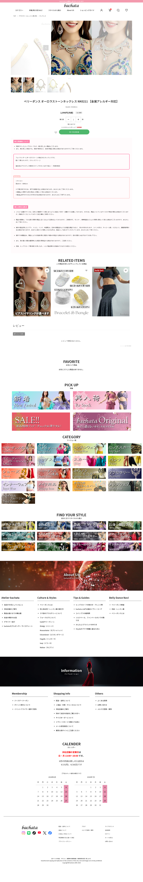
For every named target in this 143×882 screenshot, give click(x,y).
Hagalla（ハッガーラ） (48, 639)
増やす (78, 119)
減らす (68, 119)
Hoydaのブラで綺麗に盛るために (88, 629)
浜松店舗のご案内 (10, 609)
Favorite (55, 132)
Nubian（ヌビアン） (47, 647)
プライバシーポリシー (65, 841)
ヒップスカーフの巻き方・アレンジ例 (89, 605)
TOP (14, 16)
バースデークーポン (21, 700)
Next (97, 47)
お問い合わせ (102, 705)
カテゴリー (19, 10)
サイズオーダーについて (64, 717)
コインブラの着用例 (83, 613)
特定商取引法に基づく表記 (66, 838)
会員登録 (107, 830)
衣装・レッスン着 (118, 609)
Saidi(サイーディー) (47, 622)
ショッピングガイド (87, 10)
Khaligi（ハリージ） (47, 626)
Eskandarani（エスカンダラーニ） (52, 634)
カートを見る (109, 838)
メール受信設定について (64, 726)
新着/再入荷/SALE (35, 10)
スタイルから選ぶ (54, 10)
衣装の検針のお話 (10, 617)
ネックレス (42, 16)
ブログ (84, 826)
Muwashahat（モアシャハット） (52, 630)
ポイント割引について (22, 705)
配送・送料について (63, 700)
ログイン (107, 834)
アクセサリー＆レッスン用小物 (28, 16)
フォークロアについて (48, 617)
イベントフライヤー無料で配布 (25, 709)
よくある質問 (102, 700)
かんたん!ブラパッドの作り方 (86, 624)
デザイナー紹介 (9, 622)
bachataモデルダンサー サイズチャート (18, 626)
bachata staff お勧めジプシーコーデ (89, 609)
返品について (62, 830)
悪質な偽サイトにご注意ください (68, 730)
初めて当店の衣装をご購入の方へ (68, 713)
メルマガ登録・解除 (105, 709)
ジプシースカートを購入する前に (68, 722)
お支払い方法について (65, 834)
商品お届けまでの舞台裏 (12, 613)
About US (70, 10)
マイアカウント (109, 826)
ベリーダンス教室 (118, 605)
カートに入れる (74, 132)
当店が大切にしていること (13, 605)
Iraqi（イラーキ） (46, 643)
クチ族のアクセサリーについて (51, 613)
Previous (46, 47)
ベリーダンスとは (46, 605)
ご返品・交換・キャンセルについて (68, 705)
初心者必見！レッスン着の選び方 (52, 609)
